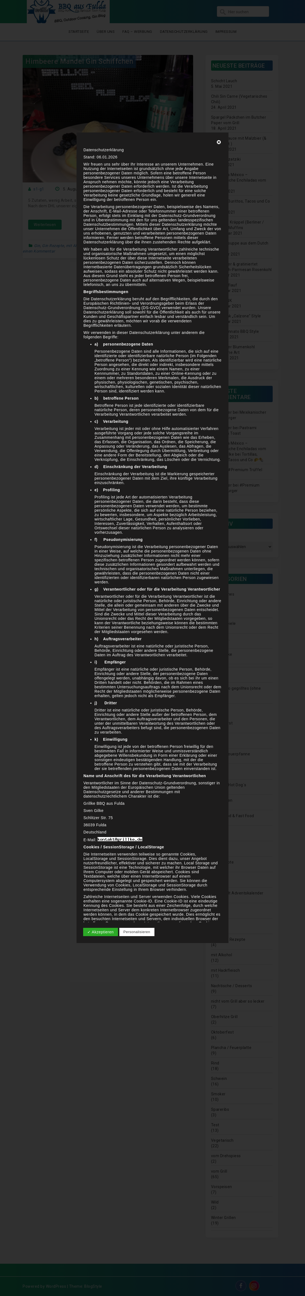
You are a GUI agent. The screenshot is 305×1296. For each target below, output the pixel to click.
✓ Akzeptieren (100, 932)
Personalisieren (136, 932)
